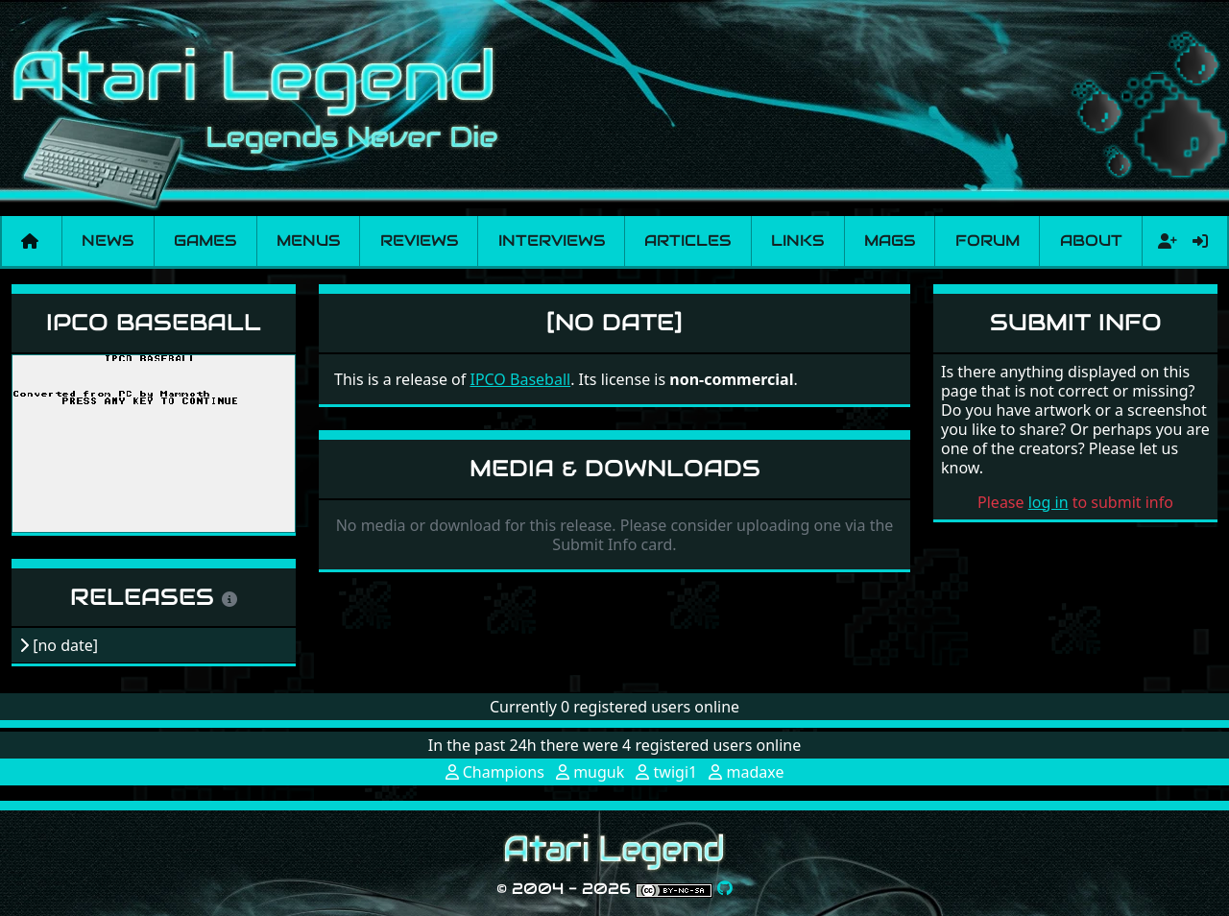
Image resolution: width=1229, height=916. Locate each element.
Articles (687, 240)
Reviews (419, 240)
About (1091, 240)
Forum (987, 240)
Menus (308, 240)
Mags (889, 240)
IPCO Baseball (153, 322)
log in (1048, 502)
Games (205, 240)
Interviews (551, 240)
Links (797, 240)
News (107, 240)
